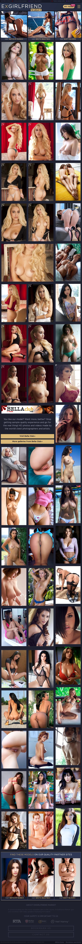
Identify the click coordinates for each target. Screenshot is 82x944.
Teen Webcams (59, 1)
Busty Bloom (35, 1)
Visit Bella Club (27, 436)
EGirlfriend (21, 7)
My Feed (68, 6)
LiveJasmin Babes (20, 1)
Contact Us (41, 934)
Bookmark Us (41, 928)
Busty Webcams (74, 1)
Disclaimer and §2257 (73, 942)
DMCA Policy (59, 942)
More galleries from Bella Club (27, 441)
